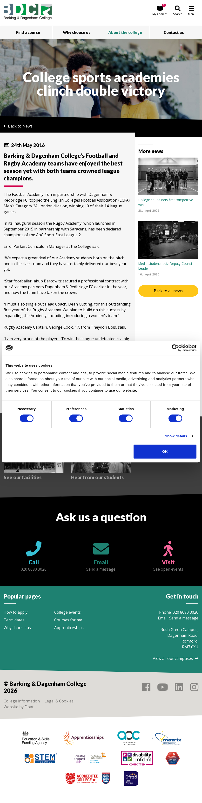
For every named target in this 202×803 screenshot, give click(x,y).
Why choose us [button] (76, 32)
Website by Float (19, 706)
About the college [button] (125, 32)
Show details (176, 436)
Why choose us (17, 627)
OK (165, 451)
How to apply (15, 612)
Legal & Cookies (59, 701)
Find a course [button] (28, 32)
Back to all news (168, 290)
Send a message (183, 618)
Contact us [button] (174, 32)
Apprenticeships (69, 627)
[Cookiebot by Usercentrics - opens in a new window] (175, 347)
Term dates (14, 620)
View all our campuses (175, 658)
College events (67, 612)
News (27, 126)
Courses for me (68, 620)
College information (22, 701)
